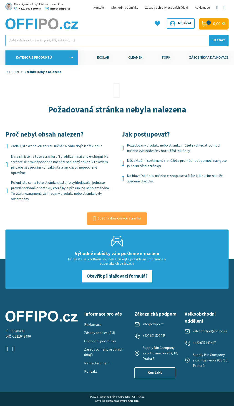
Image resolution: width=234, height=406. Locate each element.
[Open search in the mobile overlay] (117, 40)
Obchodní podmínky (124, 7)
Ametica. (134, 401)
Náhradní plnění (96, 361)
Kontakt (98, 7)
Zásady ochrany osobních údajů (166, 7)
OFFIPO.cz (12, 72)
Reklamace (202, 7)
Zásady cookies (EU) (99, 331)
